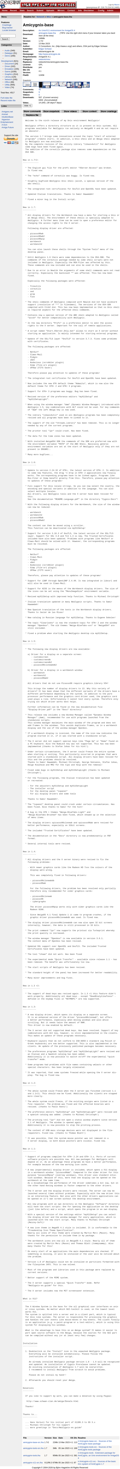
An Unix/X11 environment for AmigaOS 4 (57, 30)
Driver (7, 66)
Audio (7, 50)
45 (40, 89)
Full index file (6, 98)
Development (7, 61)
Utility (7, 85)
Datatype (9, 53)
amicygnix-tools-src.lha (33, 1448)
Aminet (5, 114)
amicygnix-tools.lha (31, 1455)
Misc (49, 17)
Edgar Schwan (45, 49)
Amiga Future (8, 127)
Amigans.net (7, 111)
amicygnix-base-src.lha (33, 1442)
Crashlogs (6, 25)
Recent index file (8, 100)
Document (9, 63)
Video (7, 87)
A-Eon (4, 125)
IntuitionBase (7, 117)
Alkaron (116, 5)
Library (8, 77)
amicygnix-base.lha (47, 33)
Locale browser (8, 30)
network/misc (44, 59)
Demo (7, 56)
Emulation (9, 69)
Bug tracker (7, 27)
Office (7, 82)
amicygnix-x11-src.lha (33, 1462)
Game (7, 71)
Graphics (9, 74)
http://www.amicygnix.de (49, 54)
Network (8, 79)
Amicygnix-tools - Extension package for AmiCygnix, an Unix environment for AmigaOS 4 (98, 1455)
